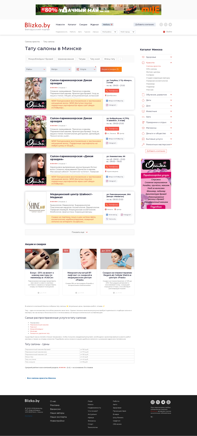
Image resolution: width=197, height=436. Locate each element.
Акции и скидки (36, 244)
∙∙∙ (120, 59)
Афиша (95, 32)
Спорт (90, 424)
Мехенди (33, 331)
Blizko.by (154, 411)
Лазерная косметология (156, 81)
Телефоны (113, 91)
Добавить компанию (144, 24)
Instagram (111, 105)
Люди (90, 401)
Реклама (54, 405)
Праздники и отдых (154, 122)
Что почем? (93, 411)
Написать (111, 219)
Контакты (28, 416)
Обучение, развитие (154, 94)
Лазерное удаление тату (40, 333)
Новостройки (57, 421)
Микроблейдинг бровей (40, 59)
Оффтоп (116, 421)
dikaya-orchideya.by (114, 101)
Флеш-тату (109, 59)
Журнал (94, 24)
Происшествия (119, 411)
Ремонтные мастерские (156, 144)
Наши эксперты (58, 417)
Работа (73, 32)
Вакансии (55, 409)
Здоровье (149, 57)
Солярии (150, 75)
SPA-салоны (151, 69)
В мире (116, 414)
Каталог (72, 24)
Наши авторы (57, 413)
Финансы (92, 421)
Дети (146, 99)
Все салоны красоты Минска (40, 378)
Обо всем (117, 424)
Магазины (149, 127)
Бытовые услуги (152, 138)
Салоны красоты (32, 42)
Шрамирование (66, 59)
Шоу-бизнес (118, 418)
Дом (146, 105)
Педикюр (150, 86)
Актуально (92, 414)
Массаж (149, 89)
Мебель (106, 25)
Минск (90, 405)
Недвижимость (61, 32)
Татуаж (82, 59)
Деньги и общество (154, 133)
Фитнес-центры (153, 72)
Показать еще (80, 232)
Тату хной (95, 59)
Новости (60, 24)
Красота (148, 62)
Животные (149, 110)
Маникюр (150, 83)
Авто (80, 32)
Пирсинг (33, 327)
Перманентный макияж (39, 325)
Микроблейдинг (36, 329)
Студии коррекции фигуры (157, 78)
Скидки (83, 24)
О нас (53, 401)
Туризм (87, 32)
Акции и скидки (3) (110, 69)
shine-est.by (111, 215)
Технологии (93, 427)
